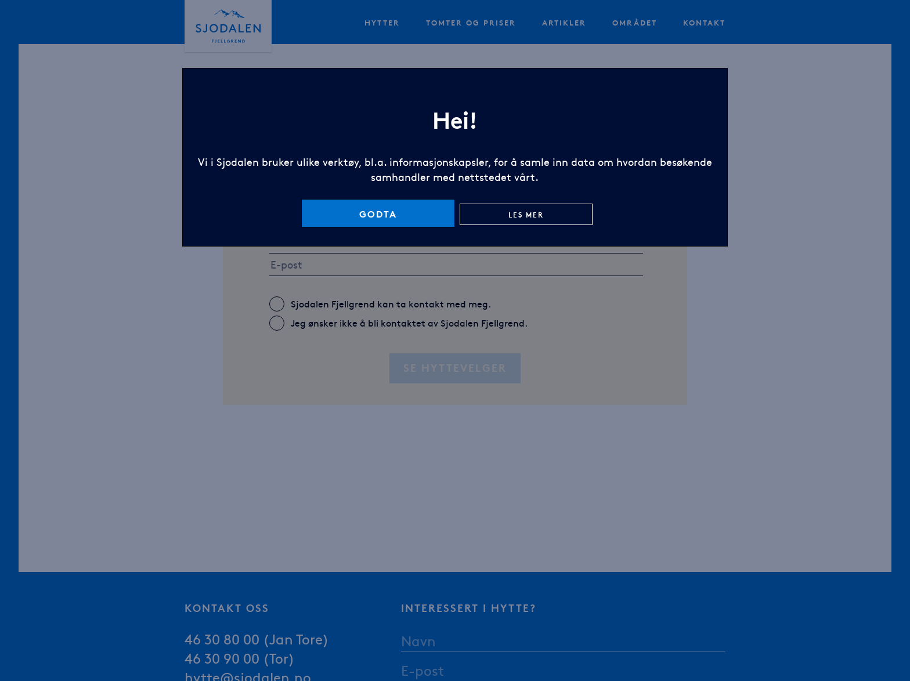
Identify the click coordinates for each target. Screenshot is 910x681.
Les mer (526, 214)
